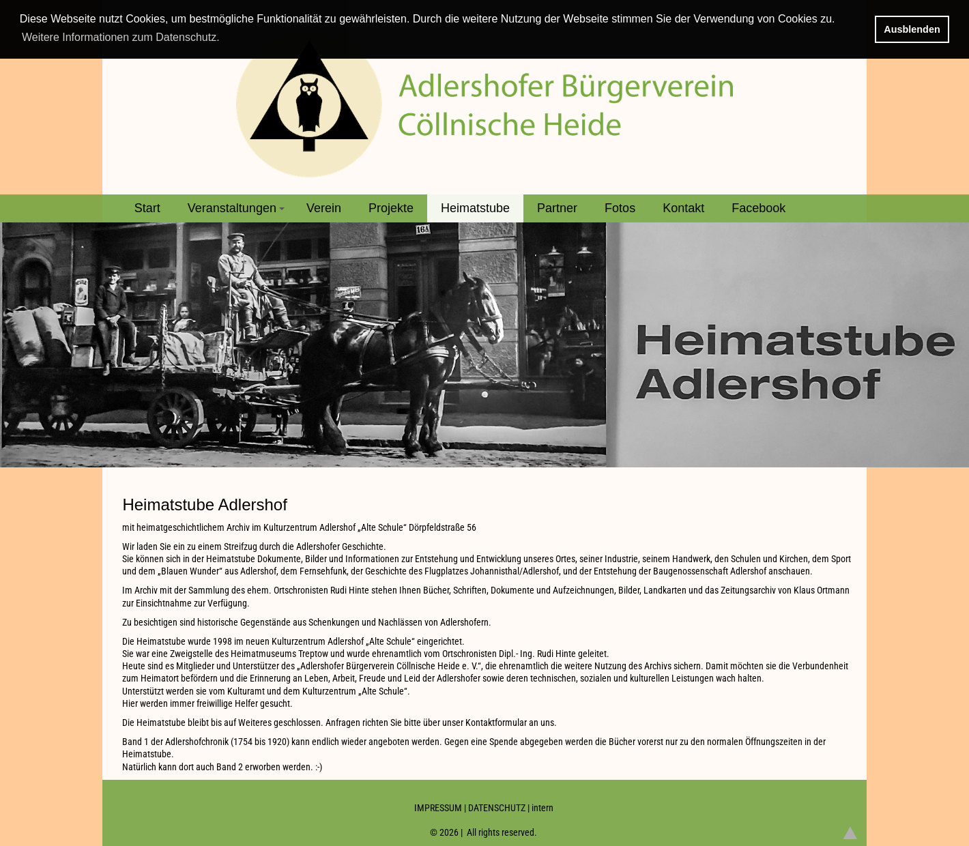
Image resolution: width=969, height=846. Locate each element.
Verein (323, 208)
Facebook (758, 208)
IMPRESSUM (438, 807)
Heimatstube (475, 208)
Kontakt (683, 208)
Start (147, 208)
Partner (557, 208)
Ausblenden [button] (912, 29)
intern (542, 807)
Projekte (391, 208)
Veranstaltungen (238, 211)
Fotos (620, 208)
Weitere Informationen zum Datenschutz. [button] (121, 37)
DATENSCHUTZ (496, 807)
